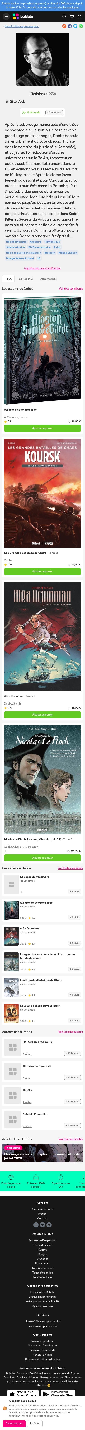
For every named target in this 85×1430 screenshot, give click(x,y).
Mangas (43, 1254)
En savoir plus (71, 7)
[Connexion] (79, 16)
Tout (8, 278)
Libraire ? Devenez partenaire (42, 1321)
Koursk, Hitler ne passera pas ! (22, 26)
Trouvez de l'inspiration (42, 1240)
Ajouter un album (42, 1306)
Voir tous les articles (71, 1139)
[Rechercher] (64, 16)
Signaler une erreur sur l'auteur (42, 268)
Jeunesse (43, 1258)
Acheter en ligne (43, 1354)
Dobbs (23, 417)
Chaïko (17, 846)
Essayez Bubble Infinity (42, 1296)
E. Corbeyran (30, 846)
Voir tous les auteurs (70, 1031)
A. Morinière (11, 417)
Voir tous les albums (71, 288)
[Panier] (71, 16)
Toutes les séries (42, 1272)
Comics (42, 1249)
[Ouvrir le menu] (6, 16)
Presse (42, 1213)
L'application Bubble (42, 1292)
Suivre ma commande (42, 1350)
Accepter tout (14, 1423)
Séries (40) (26, 278)
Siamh (17, 703)
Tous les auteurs (43, 1277)
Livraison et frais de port (42, 1345)
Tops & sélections (42, 1268)
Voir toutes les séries (70, 868)
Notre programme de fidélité (43, 1301)
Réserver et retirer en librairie (42, 1359)
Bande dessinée (42, 1245)
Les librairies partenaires (42, 1326)
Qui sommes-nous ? (42, 1209)
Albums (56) (48, 278)
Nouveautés (42, 1263)
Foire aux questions (42, 1341)
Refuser (35, 1423)
